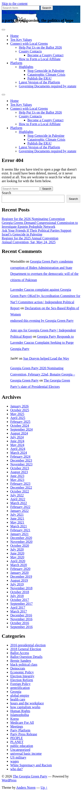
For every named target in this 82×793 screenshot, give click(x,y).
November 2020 (21, 542)
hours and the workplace (27, 703)
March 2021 (18, 526)
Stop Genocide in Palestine (45, 70)
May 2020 (17, 557)
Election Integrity (22, 676)
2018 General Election (25, 649)
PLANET (16, 742)
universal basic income (26, 753)
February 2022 (20, 507)
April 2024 (17, 449)
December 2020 (21, 538)
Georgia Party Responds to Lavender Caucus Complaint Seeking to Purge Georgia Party (42, 343)
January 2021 (19, 534)
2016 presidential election (28, 645)
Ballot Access (19, 653)
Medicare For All (22, 722)
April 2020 (17, 561)
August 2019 (19, 580)
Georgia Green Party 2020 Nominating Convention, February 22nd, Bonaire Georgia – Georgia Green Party (42, 374)
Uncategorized (20, 749)
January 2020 (19, 572)
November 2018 (21, 588)
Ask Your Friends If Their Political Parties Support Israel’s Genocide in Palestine (36, 232)
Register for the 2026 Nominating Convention (33, 219)
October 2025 (19, 410)
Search (6, 193)
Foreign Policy (20, 684)
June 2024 (17, 441)
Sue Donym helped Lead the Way (46, 358)
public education (21, 746)
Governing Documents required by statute (47, 86)
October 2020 (19, 545)
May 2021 (17, 522)
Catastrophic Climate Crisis (46, 74)
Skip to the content (14, 3)
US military (18, 757)
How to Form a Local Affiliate (40, 59)
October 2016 (19, 623)
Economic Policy (22, 672)
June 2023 (17, 476)
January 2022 (19, 511)
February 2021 (20, 530)
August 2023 (19, 472)
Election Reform (21, 680)
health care (17, 699)
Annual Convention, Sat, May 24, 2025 (29, 242)
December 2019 (21, 576)
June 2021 (17, 518)
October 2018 (19, 592)
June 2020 (17, 553)
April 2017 (17, 607)
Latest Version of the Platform (39, 82)
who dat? (16, 769)
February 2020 (20, 569)
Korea (14, 719)
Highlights (26, 67)
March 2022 (18, 503)
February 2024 (20, 456)
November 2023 (21, 464)
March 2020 (18, 565)
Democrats (17, 668)
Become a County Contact (45, 55)
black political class (23, 664)
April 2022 (17, 499)
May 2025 (17, 414)
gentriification (20, 688)
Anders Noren (26, 787)
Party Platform (20, 730)
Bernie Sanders (20, 660)
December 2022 (21, 487)
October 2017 (19, 600)
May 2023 (17, 480)
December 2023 (21, 460)
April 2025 (17, 418)
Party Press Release (23, 734)
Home (14, 36)
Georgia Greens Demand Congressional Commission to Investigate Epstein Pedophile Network (40, 224)
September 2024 (21, 429)
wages (14, 761)
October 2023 (19, 468)
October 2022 (19, 491)
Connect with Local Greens (29, 43)
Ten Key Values (21, 40)
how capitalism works (25, 707)
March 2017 (18, 611)
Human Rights (20, 711)
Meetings (16, 726)
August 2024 (19, 433)
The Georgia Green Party (19, 12)
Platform (16, 63)
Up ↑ (44, 787)
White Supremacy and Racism (31, 765)
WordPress (9, 780)
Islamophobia (19, 715)
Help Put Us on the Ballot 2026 (40, 47)
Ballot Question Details (26, 657)
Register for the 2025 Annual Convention (30, 238)
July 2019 (17, 584)
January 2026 (19, 406)
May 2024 (17, 445)
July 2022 (17, 495)
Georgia (15, 691)
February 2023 (20, 483)
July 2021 (17, 514)
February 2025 (20, 421)
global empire (19, 695)
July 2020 (17, 549)
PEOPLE (16, 738)
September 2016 (21, 627)
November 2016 (21, 619)
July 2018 (17, 596)
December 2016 (21, 615)
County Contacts (30, 51)
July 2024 (17, 437)
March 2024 (18, 452)
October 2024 (19, 425)
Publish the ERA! (39, 78)
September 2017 (21, 603)
